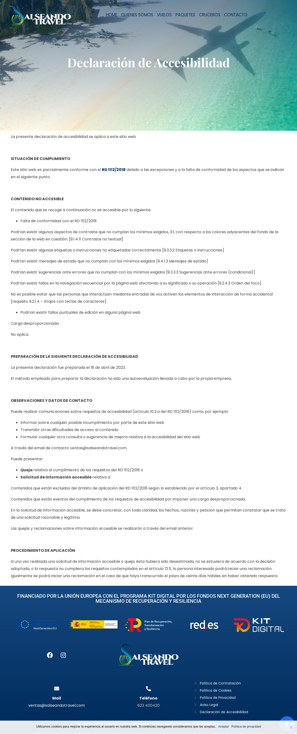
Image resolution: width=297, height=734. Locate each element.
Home (111, 15)
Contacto (235, 15)
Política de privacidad (246, 726)
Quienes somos (137, 15)
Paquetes (185, 15)
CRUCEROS (209, 15)
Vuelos (164, 15)
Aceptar (223, 726)
